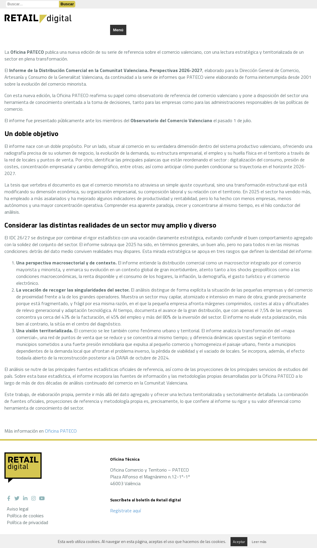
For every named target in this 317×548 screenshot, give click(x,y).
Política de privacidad (27, 522)
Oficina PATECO (61, 430)
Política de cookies (25, 515)
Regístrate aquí (125, 510)
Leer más (259, 541)
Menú (118, 30)
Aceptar (239, 541)
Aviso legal (17, 508)
